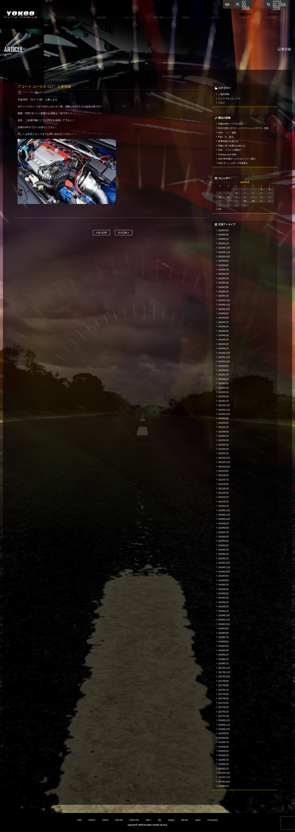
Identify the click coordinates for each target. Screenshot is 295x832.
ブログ (64, 92)
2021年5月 (223, 488)
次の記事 (123, 232)
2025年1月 (223, 296)
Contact (198, 819)
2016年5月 (223, 751)
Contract (105, 819)
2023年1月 (223, 401)
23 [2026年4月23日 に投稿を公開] (245, 201)
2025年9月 (223, 261)
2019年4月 (223, 598)
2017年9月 (223, 681)
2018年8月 (223, 633)
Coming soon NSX (227, 154)
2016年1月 (223, 768)
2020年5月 (223, 541)
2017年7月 (223, 690)
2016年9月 (223, 733)
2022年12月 (224, 405)
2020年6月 (223, 536)
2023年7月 (223, 374)
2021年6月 (223, 484)
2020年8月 (223, 528)
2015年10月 (224, 781)
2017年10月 (224, 676)
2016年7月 (223, 742)
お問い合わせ (228, 5)
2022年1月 (223, 453)
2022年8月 (223, 423)
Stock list (91, 819)
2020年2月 (223, 554)
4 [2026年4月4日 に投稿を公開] (261, 189)
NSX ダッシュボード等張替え (233, 163)
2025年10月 (224, 256)
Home (79, 819)
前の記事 (101, 232)
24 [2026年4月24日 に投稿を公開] (253, 201)
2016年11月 (224, 725)
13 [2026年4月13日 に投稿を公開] (220, 197)
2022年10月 (224, 414)
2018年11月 (224, 619)
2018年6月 (223, 641)
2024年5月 (223, 331)
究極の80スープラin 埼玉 (230, 124)
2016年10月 (224, 729)
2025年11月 (224, 252)
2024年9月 (223, 313)
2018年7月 (223, 637)
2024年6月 (223, 326)
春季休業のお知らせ (228, 141)
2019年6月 (223, 589)
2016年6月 (223, 746)
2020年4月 (223, 545)
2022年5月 (223, 436)
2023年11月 (224, 357)
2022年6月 (223, 431)
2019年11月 (224, 567)
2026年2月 (223, 239)
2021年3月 (223, 497)
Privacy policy (213, 819)
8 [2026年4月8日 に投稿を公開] (236, 193)
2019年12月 (224, 563)
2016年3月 (223, 760)
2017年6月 (223, 694)
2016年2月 (223, 764)
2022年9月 (223, 418)
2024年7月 (223, 322)
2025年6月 (223, 274)
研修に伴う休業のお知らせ (231, 145)
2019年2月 (223, 606)
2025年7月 (223, 269)
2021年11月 (224, 462)
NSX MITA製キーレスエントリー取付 (236, 159)
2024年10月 (224, 309)
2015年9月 (223, 786)
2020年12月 (224, 510)
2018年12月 (224, 615)
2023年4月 (223, 388)
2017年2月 (223, 711)
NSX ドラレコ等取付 (229, 150)
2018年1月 (223, 663)
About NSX (119, 819)
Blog (159, 819)
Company (171, 819)
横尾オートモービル (20, 14)
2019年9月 (223, 576)
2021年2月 (223, 501)
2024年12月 (224, 300)
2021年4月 (223, 493)
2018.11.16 (27, 92)
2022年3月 (223, 445)
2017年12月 (224, 668)
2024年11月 (224, 304)
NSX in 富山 (226, 137)
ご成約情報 (223, 94)
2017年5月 (223, 698)
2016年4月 (223, 755)
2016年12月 (224, 720)
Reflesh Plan (134, 819)
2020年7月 (223, 532)
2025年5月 (223, 278)
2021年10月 (224, 466)
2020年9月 (223, 523)
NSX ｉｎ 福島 (227, 132)
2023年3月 (223, 392)
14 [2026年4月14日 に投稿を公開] (228, 197)
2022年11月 (224, 410)
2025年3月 (223, 287)
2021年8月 (223, 475)
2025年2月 (223, 291)
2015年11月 (224, 777)
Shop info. (184, 819)
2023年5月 (223, 383)
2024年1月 (223, 348)
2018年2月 (223, 659)
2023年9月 (223, 366)
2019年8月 (223, 580)
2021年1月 (223, 506)
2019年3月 (223, 602)
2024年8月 (223, 317)
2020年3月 (223, 549)
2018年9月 (223, 628)
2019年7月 (223, 584)
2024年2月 (223, 344)
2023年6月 (223, 379)
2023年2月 (223, 396)
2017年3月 (223, 707)
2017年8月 (223, 685)
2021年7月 (223, 479)
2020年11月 (224, 514)
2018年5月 (223, 646)
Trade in (148, 819)
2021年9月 (223, 471)
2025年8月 (223, 265)
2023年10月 (224, 361)
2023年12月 (224, 353)
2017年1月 (223, 716)
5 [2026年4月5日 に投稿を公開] (269, 189)
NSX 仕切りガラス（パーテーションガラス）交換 (243, 128)
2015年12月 (224, 773)
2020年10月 (224, 519)
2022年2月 (223, 449)
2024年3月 (223, 339)
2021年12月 (224, 458)
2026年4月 (223, 230)
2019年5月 (223, 593)
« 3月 (219, 209)
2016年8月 (223, 738)
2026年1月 (223, 243)
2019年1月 (223, 611)
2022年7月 (223, 427)
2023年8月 (223, 370)
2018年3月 (223, 654)
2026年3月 (223, 234)
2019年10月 (224, 571)
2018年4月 (223, 650)
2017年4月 (223, 703)
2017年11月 (224, 672)
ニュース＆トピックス (49, 92)
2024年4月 (223, 335)
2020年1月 (223, 558)
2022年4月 (223, 440)
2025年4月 (223, 282)
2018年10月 (224, 624)
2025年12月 (224, 248)
